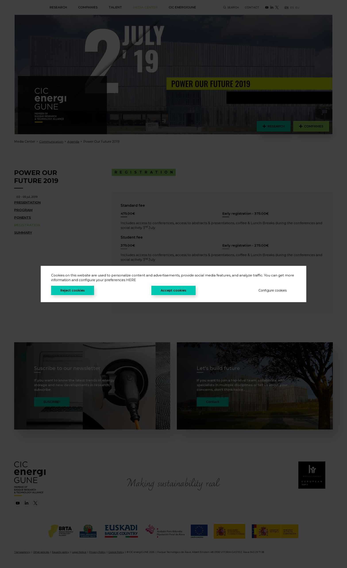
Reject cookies (72, 290)
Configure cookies (272, 290)
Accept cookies (173, 290)
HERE (131, 280)
